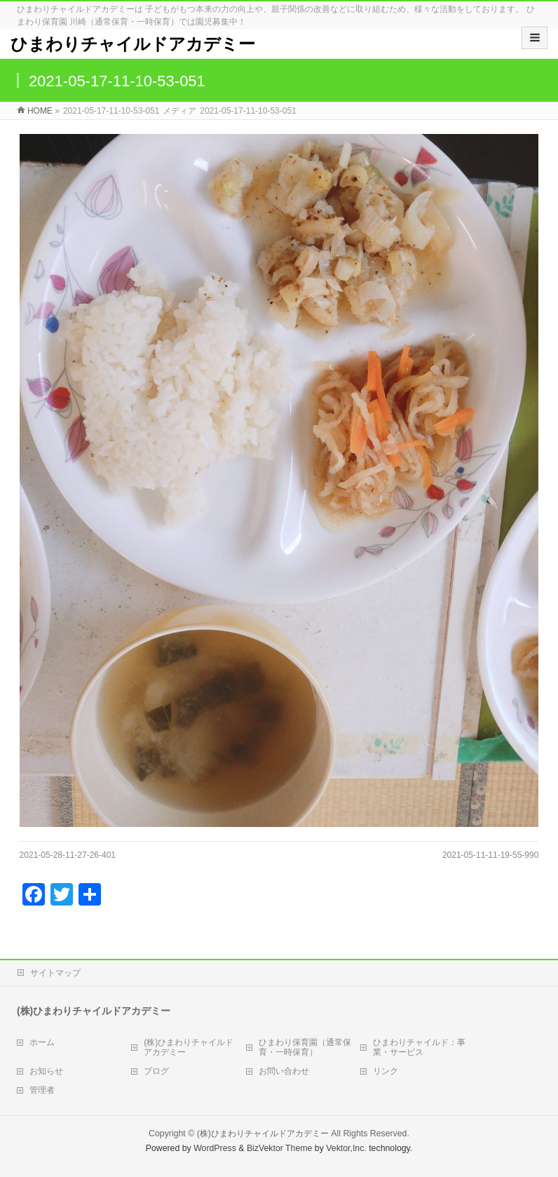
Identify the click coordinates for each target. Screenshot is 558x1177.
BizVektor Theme (280, 1148)
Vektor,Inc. (346, 1148)
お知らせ (46, 1071)
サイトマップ (55, 973)
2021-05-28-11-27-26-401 (68, 855)
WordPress (214, 1148)
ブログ (156, 1071)
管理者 (42, 1090)
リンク (385, 1071)
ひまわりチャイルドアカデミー (133, 43)
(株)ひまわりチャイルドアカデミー (188, 1047)
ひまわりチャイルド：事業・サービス (419, 1047)
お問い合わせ (284, 1071)
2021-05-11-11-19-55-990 (490, 855)
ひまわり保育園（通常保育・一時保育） (305, 1047)
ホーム (42, 1042)
